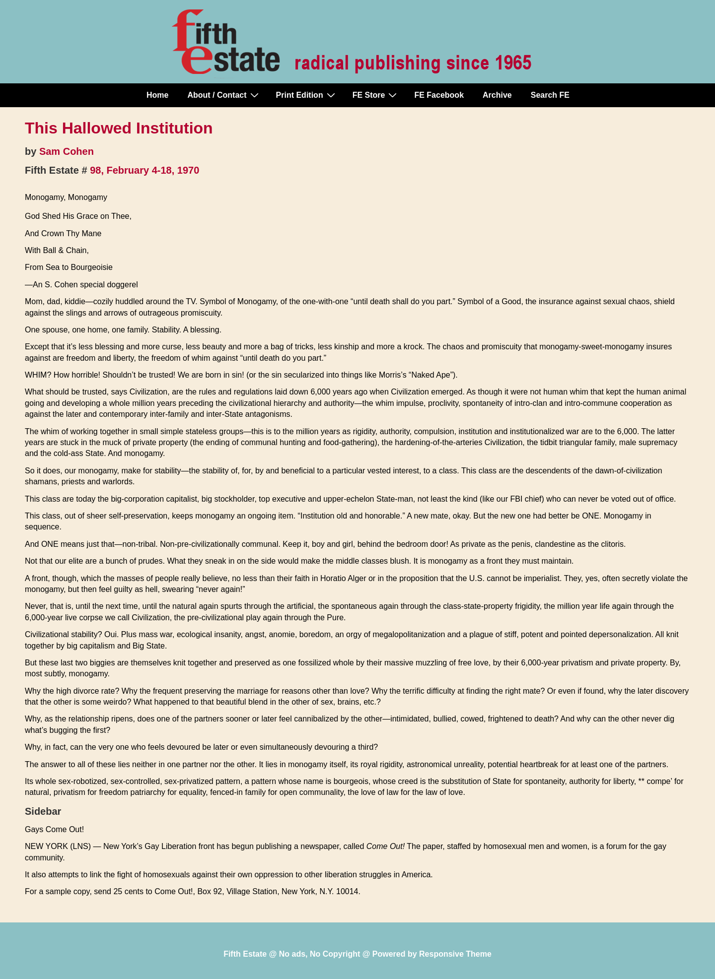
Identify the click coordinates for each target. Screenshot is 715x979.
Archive (497, 95)
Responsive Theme (455, 954)
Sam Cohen (66, 151)
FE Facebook (439, 95)
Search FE (550, 95)
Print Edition (307, 95)
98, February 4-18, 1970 (144, 170)
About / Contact (224, 95)
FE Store (376, 95)
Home (157, 95)
